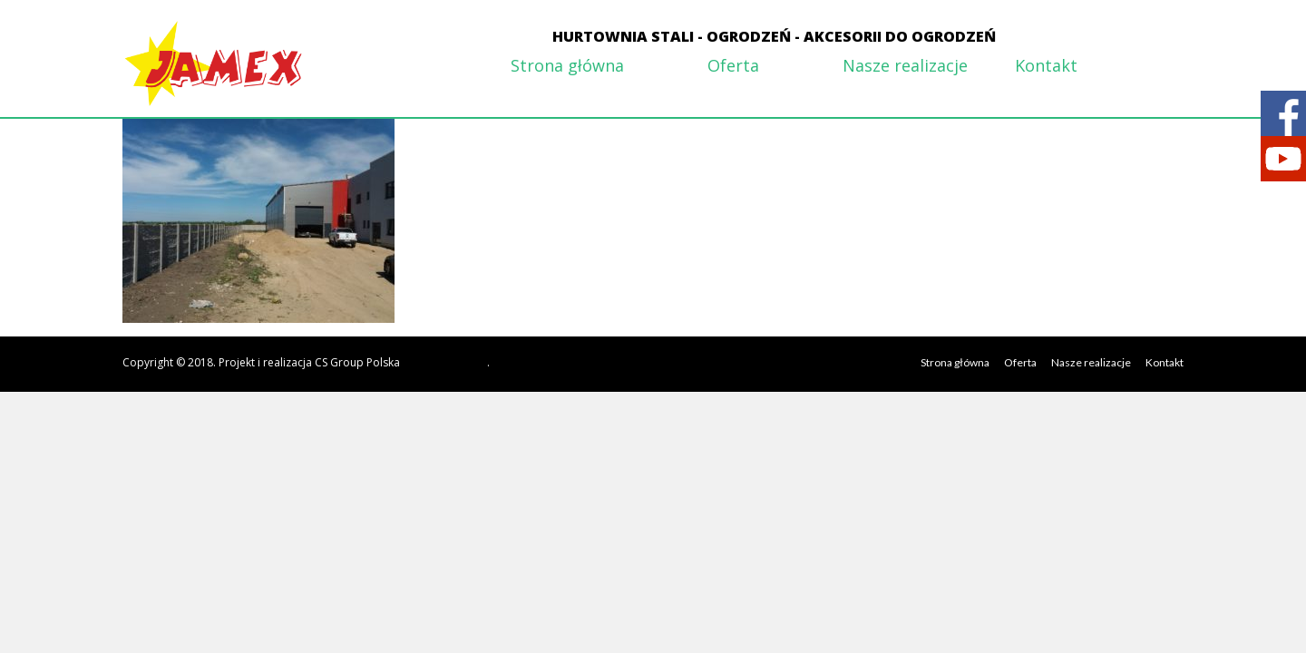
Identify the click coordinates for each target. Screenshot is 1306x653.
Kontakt (1046, 65)
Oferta (733, 65)
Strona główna (567, 65)
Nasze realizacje (905, 65)
